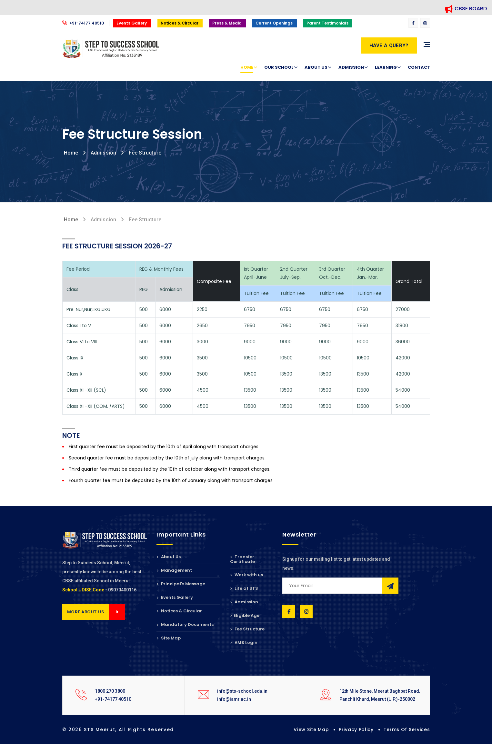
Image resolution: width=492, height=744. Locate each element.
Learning (386, 68)
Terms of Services (407, 729)
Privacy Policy (356, 729)
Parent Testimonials (327, 23)
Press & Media (227, 23)
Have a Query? (388, 45)
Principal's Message (180, 584)
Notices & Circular (180, 23)
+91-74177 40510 (83, 23)
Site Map (168, 638)
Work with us (246, 575)
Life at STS (244, 588)
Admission (351, 68)
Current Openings (275, 23)
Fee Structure (247, 629)
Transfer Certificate (242, 560)
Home (246, 68)
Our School (279, 68)
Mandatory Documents (185, 624)
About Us (316, 68)
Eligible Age (244, 615)
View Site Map (311, 729)
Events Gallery (132, 23)
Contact (419, 67)
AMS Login (243, 642)
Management (174, 570)
